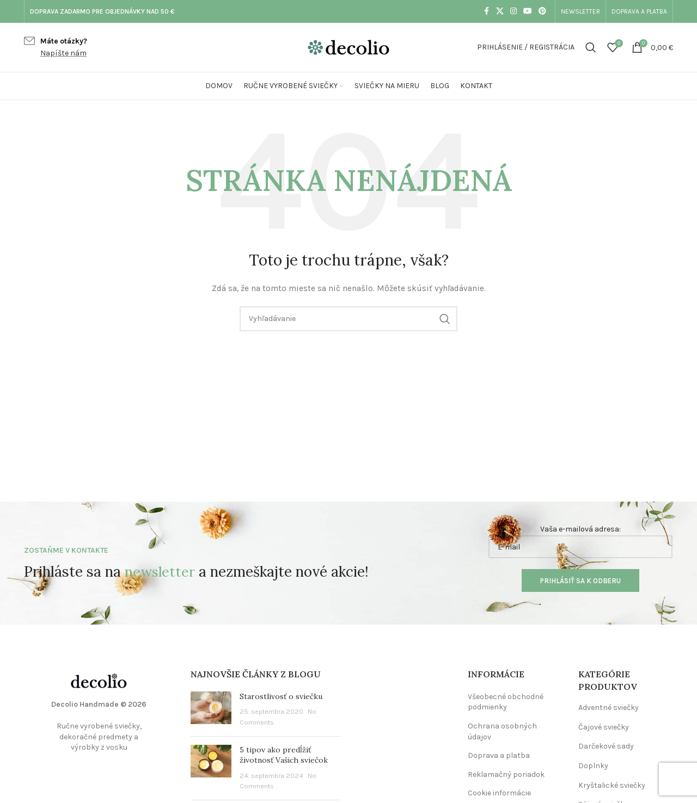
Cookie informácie (499, 793)
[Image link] (99, 680)
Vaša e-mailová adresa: (580, 541)
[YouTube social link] (527, 11)
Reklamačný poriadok (506, 774)
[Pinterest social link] (542, 11)
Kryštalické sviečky (611, 785)
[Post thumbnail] (211, 709)
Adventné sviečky (608, 707)
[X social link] (500, 11)
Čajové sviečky (603, 727)
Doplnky (593, 765)
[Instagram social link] (513, 11)
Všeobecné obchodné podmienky (505, 702)
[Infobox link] (55, 47)
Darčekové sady (606, 746)
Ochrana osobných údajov (502, 731)
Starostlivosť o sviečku (281, 696)
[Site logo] (348, 46)
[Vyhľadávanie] (591, 47)
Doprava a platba (499, 755)
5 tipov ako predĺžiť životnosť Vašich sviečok (284, 755)
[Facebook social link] (486, 11)
